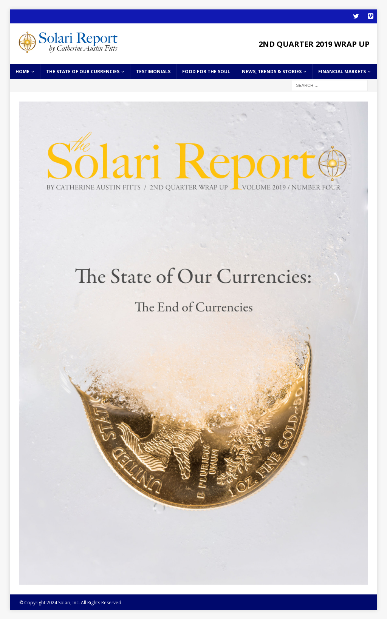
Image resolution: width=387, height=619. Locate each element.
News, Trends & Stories (272, 71)
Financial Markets (342, 71)
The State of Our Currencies (82, 71)
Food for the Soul (206, 71)
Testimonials (153, 71)
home (22, 71)
